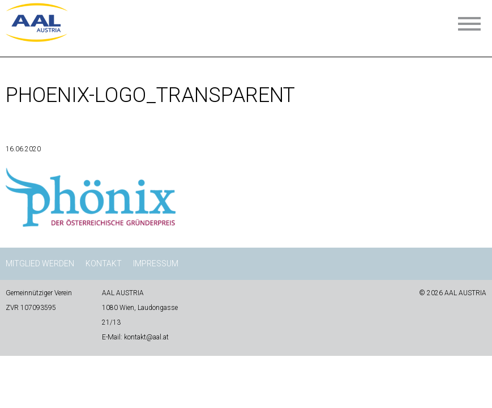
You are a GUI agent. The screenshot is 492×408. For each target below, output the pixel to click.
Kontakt (103, 263)
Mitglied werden (40, 263)
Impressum (155, 263)
